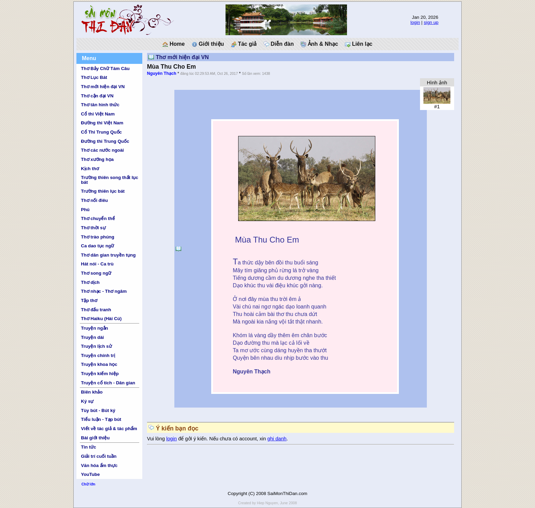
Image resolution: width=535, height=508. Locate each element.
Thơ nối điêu (94, 200)
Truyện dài (92, 337)
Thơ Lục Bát (94, 77)
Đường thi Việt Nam (102, 122)
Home (173, 44)
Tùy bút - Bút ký (98, 410)
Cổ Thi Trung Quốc (101, 132)
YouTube (90, 474)
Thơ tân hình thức (100, 104)
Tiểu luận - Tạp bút (101, 419)
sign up (431, 22)
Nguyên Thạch (161, 73)
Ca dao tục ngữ (97, 245)
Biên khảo (91, 392)
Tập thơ (89, 300)
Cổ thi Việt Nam (98, 113)
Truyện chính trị (98, 355)
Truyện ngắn (94, 328)
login (415, 22)
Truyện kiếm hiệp (100, 373)
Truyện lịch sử (96, 346)
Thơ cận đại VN (97, 95)
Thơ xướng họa (97, 159)
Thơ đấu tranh (96, 309)
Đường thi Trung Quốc (105, 141)
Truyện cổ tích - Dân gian (108, 382)
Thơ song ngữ (96, 273)
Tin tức (88, 447)
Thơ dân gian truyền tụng (108, 255)
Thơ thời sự (93, 227)
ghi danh (277, 438)
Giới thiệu (208, 44)
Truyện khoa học (99, 364)
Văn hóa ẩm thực (99, 465)
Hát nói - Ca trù (97, 263)
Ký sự (87, 401)
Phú (85, 209)
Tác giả (244, 44)
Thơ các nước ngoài (102, 150)
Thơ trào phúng (97, 236)
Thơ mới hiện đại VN (103, 86)
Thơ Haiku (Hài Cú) (101, 318)
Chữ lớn (89, 484)
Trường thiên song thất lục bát (109, 179)
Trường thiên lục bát (103, 191)
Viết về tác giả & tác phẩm (109, 428)
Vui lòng (157, 438)
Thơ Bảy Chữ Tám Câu (105, 68)
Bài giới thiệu (95, 437)
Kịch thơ (90, 168)
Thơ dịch (90, 282)
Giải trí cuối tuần (98, 456)
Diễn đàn (279, 44)
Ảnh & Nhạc (319, 44)
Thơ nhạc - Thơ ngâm (104, 291)
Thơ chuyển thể (98, 218)
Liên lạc (358, 44)
